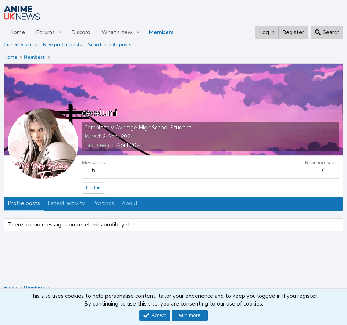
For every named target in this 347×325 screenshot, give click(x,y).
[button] (61, 32)
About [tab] (130, 203)
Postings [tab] (103, 203)
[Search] (327, 32)
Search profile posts (110, 45)
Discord (80, 32)
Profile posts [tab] (24, 203)
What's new (116, 32)
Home (17, 32)
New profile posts (62, 45)
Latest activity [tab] (66, 203)
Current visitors (20, 45)
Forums (45, 32)
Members (161, 32)
